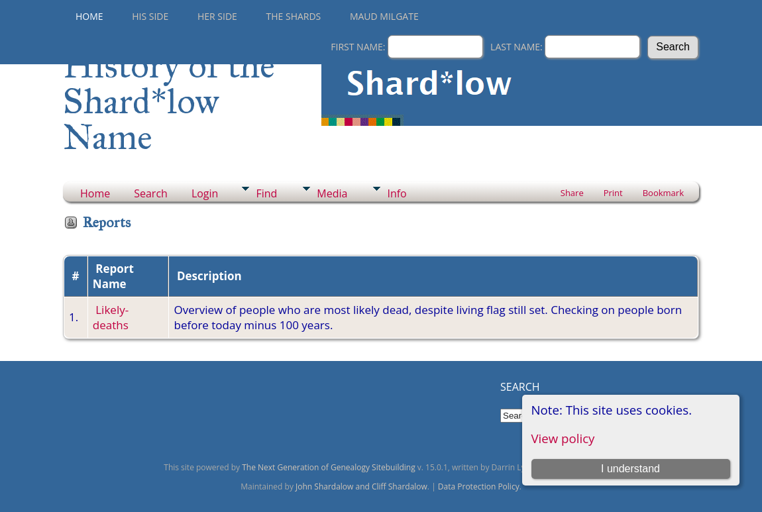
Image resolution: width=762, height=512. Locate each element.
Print (613, 193)
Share (572, 193)
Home (89, 16)
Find (266, 193)
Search (151, 193)
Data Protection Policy (478, 486)
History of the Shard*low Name (169, 101)
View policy (563, 438)
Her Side (217, 16)
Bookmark (663, 193)
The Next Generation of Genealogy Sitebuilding (328, 467)
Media (332, 193)
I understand (630, 468)
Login (205, 193)
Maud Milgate (384, 16)
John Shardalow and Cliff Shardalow (361, 486)
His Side (150, 16)
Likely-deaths (111, 317)
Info (396, 193)
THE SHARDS (293, 16)
